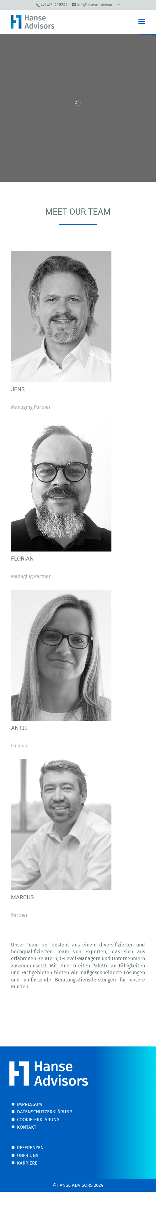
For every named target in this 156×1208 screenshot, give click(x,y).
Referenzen (30, 1148)
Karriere (27, 1163)
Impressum (29, 1104)
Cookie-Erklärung (38, 1119)
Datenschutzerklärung (44, 1112)
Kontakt (26, 1127)
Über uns (27, 1155)
